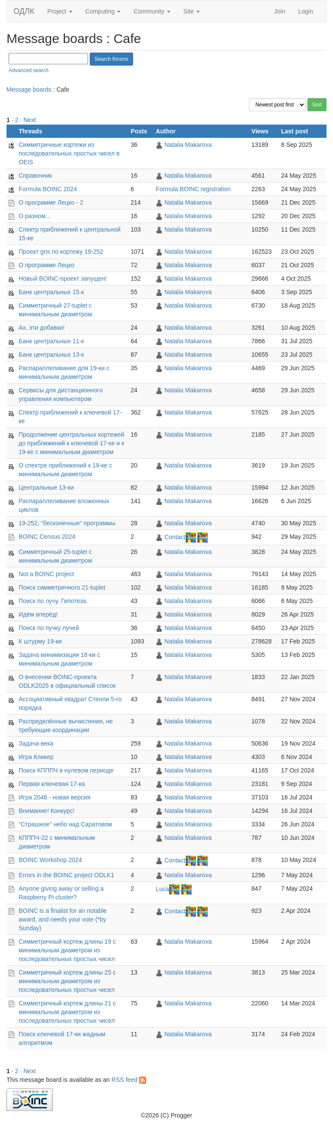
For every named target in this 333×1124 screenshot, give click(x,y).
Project (59, 11)
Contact (174, 537)
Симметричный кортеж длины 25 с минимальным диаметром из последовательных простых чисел (67, 981)
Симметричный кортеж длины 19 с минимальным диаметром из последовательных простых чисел (67, 950)
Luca (162, 888)
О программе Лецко (47, 265)
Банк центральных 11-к (51, 341)
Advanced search (29, 70)
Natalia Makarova (188, 144)
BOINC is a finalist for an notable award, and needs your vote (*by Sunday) (63, 919)
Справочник (35, 175)
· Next (28, 119)
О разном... (34, 215)
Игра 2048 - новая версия (55, 797)
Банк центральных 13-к (51, 354)
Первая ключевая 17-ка (52, 783)
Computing (103, 11)
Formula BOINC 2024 (48, 189)
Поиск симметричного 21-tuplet (62, 587)
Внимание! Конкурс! (47, 810)
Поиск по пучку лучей (49, 627)
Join (279, 11)
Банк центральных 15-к (51, 291)
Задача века (36, 743)
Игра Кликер (36, 756)
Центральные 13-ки (46, 487)
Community (152, 11)
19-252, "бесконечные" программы (67, 523)
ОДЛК (23, 11)
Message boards (29, 89)
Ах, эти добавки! (42, 327)
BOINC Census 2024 (47, 536)
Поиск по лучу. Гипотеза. (53, 600)
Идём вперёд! (38, 614)
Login (305, 11)
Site (191, 11)
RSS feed (128, 1079)
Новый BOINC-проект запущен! (63, 278)
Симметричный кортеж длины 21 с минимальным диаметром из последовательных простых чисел (67, 1012)
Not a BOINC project (46, 573)
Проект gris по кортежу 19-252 (61, 251)
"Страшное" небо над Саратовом (65, 824)
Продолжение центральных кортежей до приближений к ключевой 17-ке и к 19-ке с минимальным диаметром (71, 443)
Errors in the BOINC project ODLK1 (66, 875)
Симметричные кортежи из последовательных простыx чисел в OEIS (69, 153)
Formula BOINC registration (193, 189)
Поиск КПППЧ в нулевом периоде (66, 770)
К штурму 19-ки (40, 641)
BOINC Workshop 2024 (50, 859)
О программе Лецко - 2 (51, 202)
